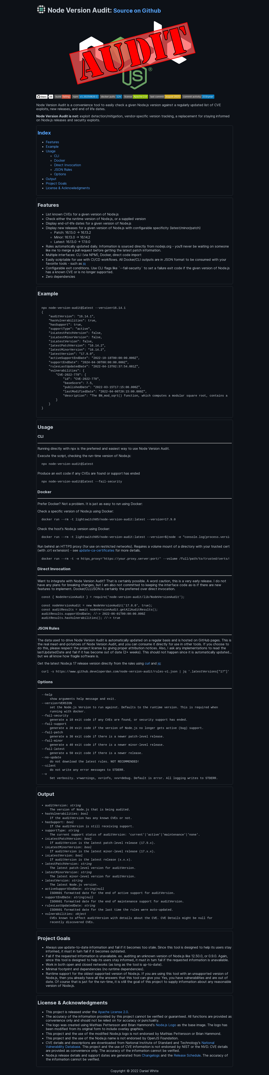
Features (52, 142)
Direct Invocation (67, 165)
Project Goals (56, 183)
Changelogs (151, 1055)
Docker (59, 160)
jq (84, 263)
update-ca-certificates (96, 550)
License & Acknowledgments (68, 188)
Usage (50, 151)
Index (44, 133)
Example (52, 146)
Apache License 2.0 (113, 1012)
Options (60, 174)
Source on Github (137, 10)
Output (51, 179)
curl (147, 663)
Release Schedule (187, 1055)
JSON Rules (63, 169)
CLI (56, 156)
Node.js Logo (166, 1025)
